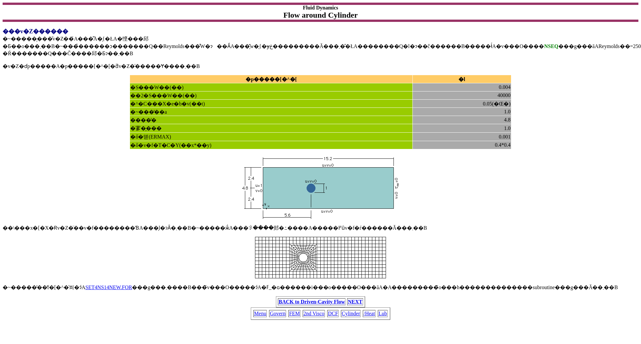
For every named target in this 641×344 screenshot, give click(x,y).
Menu (260, 313)
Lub (382, 313)
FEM (294, 313)
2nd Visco (313, 313)
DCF (333, 313)
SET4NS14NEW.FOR (108, 287)
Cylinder (351, 313)
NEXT (355, 301)
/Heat (369, 313)
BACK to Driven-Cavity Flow (312, 301)
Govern (277, 313)
